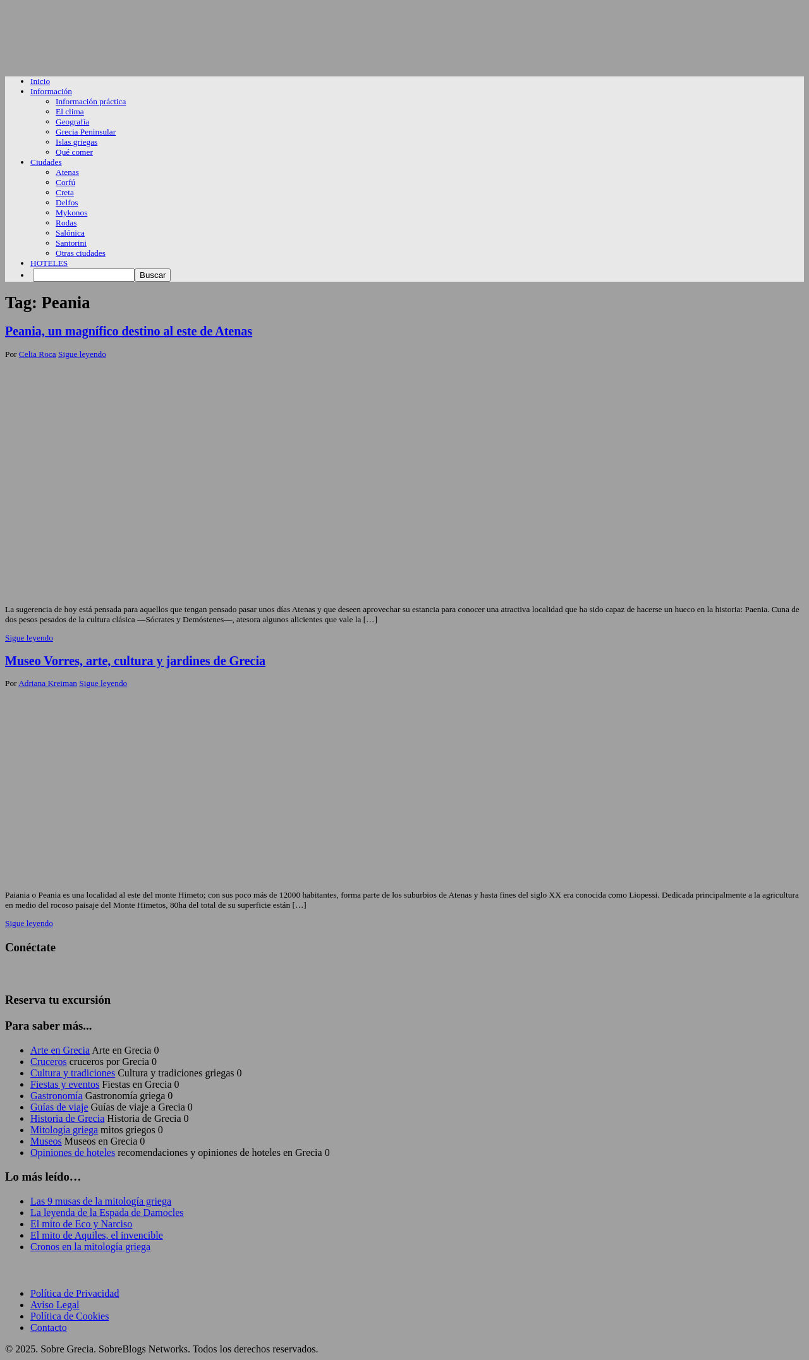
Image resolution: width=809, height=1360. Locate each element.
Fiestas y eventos (64, 1084)
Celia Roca (37, 354)
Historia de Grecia (67, 1118)
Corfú (65, 182)
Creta (65, 192)
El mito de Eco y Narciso (81, 1224)
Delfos (67, 202)
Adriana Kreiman (47, 683)
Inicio (40, 81)
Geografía (72, 121)
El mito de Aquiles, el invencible (96, 1235)
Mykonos (71, 212)
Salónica (70, 233)
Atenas (67, 172)
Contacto (48, 1327)
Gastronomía (56, 1095)
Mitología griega (64, 1129)
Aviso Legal (54, 1304)
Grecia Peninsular (86, 131)
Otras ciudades (81, 253)
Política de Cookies (69, 1316)
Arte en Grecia (60, 1050)
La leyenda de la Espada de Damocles (107, 1212)
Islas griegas (76, 142)
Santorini (71, 243)
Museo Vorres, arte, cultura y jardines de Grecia (135, 661)
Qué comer (74, 152)
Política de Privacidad (74, 1293)
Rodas (66, 222)
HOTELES (49, 263)
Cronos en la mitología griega (90, 1246)
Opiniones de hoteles (72, 1152)
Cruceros (48, 1061)
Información (51, 91)
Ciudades (46, 162)
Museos (46, 1141)
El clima (70, 111)
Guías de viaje (59, 1107)
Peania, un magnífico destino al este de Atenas (128, 331)
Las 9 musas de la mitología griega (100, 1201)
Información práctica (91, 101)
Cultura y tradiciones (72, 1073)
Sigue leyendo (82, 354)
